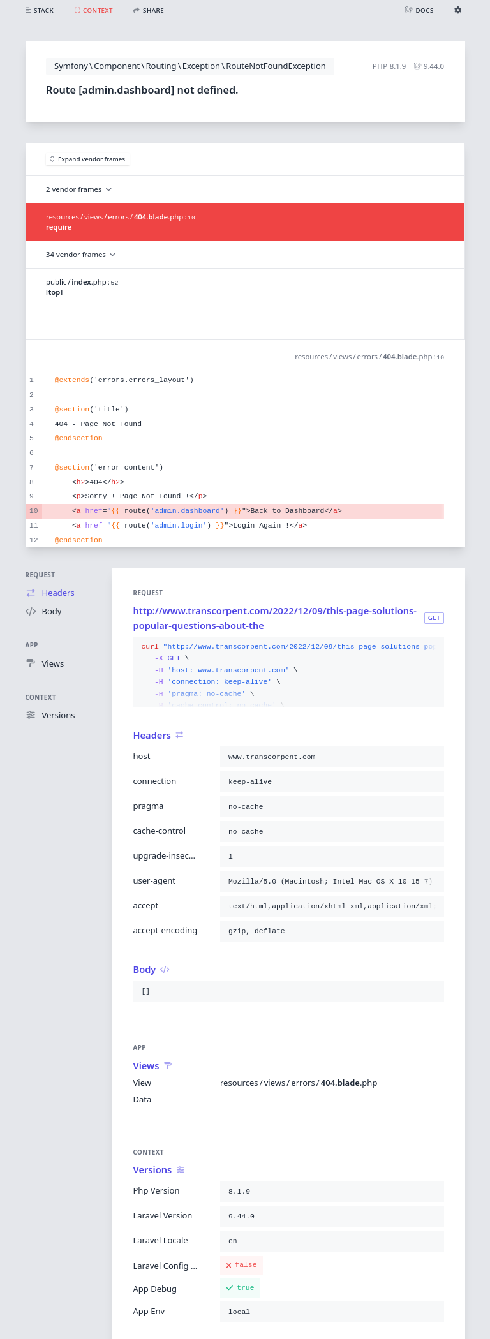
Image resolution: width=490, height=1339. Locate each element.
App (32, 645)
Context (41, 697)
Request (41, 575)
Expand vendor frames (88, 159)
